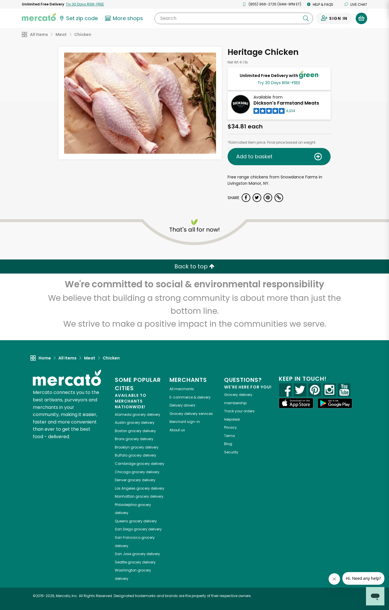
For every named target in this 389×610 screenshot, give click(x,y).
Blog (228, 443)
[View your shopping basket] (361, 18)
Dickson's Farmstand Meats (286, 103)
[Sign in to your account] (334, 18)
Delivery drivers (182, 405)
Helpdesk (232, 419)
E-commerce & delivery (190, 397)
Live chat (356, 4)
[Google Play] (335, 403)
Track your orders (239, 411)
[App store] (296, 403)
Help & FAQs (320, 4)
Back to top (194, 266)
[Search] (234, 18)
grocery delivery (137, 414)
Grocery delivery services (191, 413)
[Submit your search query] (306, 18)
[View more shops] (125, 18)
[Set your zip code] (78, 18)
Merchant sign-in (184, 421)
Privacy (230, 427)
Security (231, 452)
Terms (229, 435)
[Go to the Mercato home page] (39, 16)
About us (177, 430)
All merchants (181, 388)
